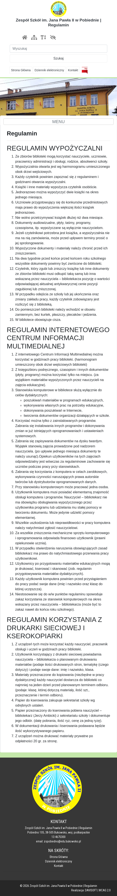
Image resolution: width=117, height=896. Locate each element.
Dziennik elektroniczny (49, 70)
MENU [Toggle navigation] (58, 121)
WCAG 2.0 (105, 890)
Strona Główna (21, 70)
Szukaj (58, 58)
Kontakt (73, 70)
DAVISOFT (91, 890)
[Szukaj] (58, 49)
